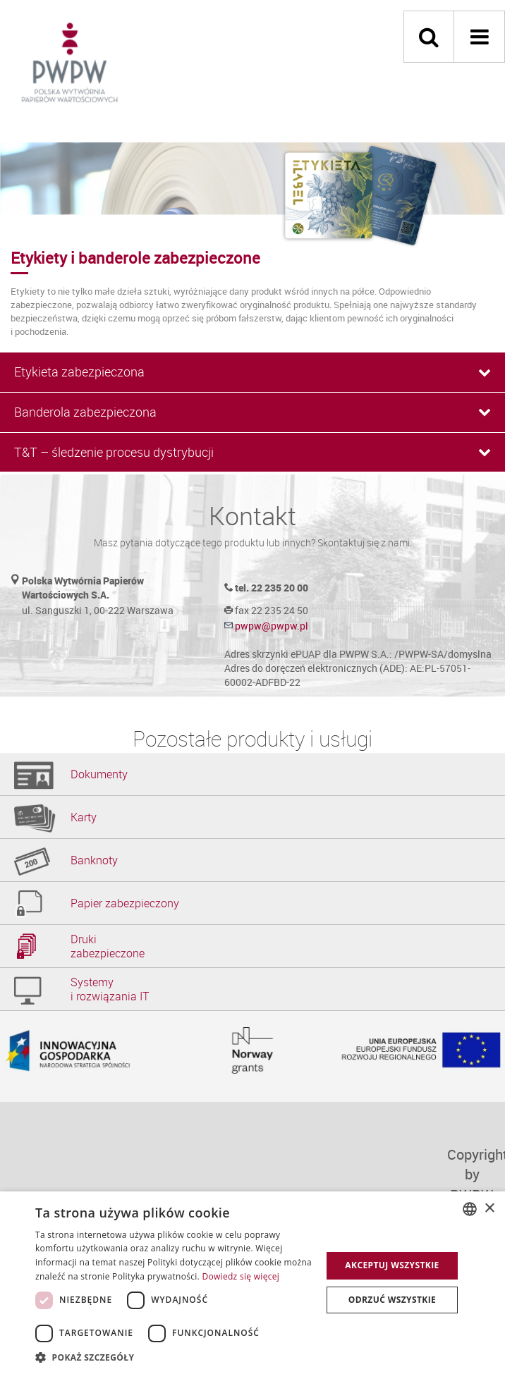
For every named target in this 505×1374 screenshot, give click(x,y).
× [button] (489, 1208)
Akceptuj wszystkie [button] (392, 1265)
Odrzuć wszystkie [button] (392, 1300)
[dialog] (252, 1282)
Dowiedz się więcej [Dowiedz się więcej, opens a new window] (240, 1276)
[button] (174, 1356)
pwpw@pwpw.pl (271, 625)
